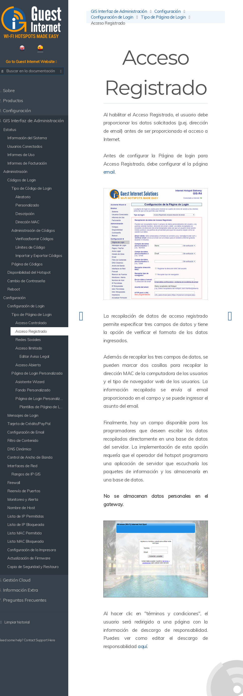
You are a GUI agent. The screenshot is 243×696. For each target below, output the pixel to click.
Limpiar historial (19, 622)
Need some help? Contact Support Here (32, 641)
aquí (150, 640)
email (133, 173)
